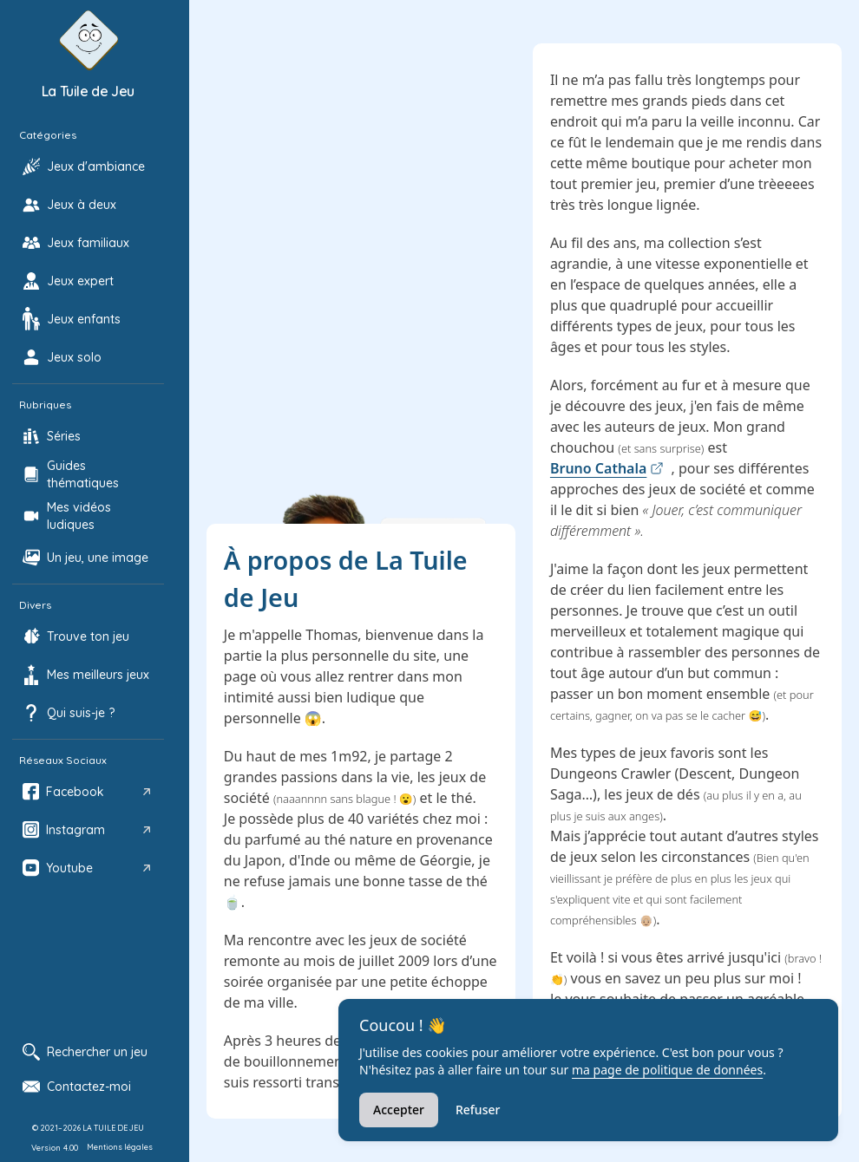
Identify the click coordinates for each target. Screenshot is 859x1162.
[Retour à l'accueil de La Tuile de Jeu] (88, 40)
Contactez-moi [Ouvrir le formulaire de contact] (77, 1086)
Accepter (398, 1109)
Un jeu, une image (97, 557)
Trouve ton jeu (88, 636)
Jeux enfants (84, 319)
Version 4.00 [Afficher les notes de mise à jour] (54, 1147)
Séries (64, 436)
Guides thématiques (83, 474)
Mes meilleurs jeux (98, 674)
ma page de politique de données (667, 1069)
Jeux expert (80, 281)
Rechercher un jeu (85, 1052)
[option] (88, 166)
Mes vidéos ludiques (79, 515)
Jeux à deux (81, 204)
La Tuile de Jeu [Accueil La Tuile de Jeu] (88, 91)
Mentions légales (120, 1147)
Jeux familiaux (88, 243)
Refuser (478, 1109)
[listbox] (88, 508)
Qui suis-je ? (81, 713)
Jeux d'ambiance (96, 166)
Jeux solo (74, 357)
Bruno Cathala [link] (607, 468)
